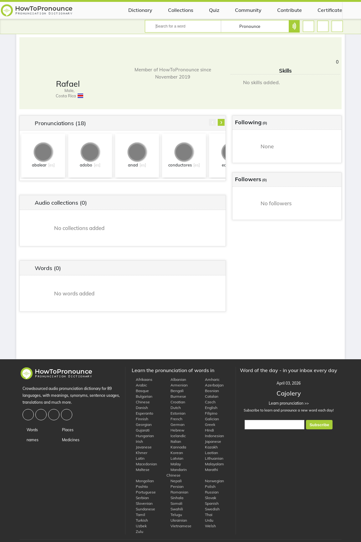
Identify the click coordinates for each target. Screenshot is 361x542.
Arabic (139, 385)
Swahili (174, 509)
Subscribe (319, 424)
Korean (174, 452)
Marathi (209, 469)
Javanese (142, 447)
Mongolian (143, 480)
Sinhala (174, 497)
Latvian (174, 458)
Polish (208, 486)
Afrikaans (142, 379)
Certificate (325, 10)
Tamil (138, 514)
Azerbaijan (212, 385)
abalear (39, 164)
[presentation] (212, 122)
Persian (175, 486)
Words (30, 429)
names (30, 439)
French (174, 419)
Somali (174, 503)
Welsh (208, 526)
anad (133, 164)
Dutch (173, 407)
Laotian (209, 452)
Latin (138, 458)
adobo (86, 164)
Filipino (209, 413)
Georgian (142, 424)
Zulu (137, 531)
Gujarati (141, 430)
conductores (180, 164)
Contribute (285, 10)
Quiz (209, 10)
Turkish (140, 520)
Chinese (141, 402)
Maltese (141, 469)
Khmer (139, 452)
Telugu (174, 514)
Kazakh (209, 447)
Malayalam (212, 464)
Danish (140, 407)
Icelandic (176, 435)
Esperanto (142, 413)
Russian (210, 492)
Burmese (176, 396)
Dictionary (135, 10)
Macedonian (144, 464)
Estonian (176, 413)
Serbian (140, 497)
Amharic (210, 379)
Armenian (177, 385)
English (209, 407)
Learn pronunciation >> (288, 403)
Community (244, 10)
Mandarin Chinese (176, 472)
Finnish (140, 419)
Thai (206, 514)
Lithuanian (212, 458)
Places (66, 429)
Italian (173, 441)
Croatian (175, 402)
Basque (140, 390)
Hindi (207, 430)
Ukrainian (176, 520)
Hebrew (175, 430)
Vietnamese (178, 526)
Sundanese (143, 509)
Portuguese (144, 492)
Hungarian (143, 435)
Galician (210, 419)
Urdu (207, 520)
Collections (176, 10)
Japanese (211, 441)
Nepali (174, 480)
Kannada (176, 447)
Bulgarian (142, 396)
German (175, 424)
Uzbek (139, 526)
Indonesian (212, 435)
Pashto (140, 486)
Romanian (177, 492)
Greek (208, 424)
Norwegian (212, 480)
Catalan (209, 396)
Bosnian (210, 390)
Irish (137, 441)
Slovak (208, 497)
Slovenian (142, 503)
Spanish (210, 503)
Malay (173, 464)
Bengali (175, 390)
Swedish (210, 509)
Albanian (176, 379)
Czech (208, 402)
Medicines (68, 439)
